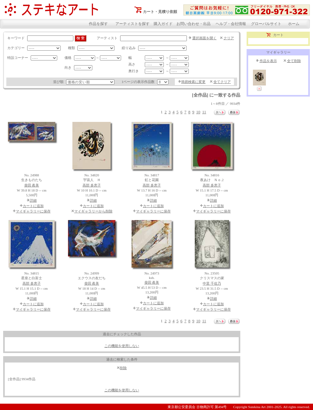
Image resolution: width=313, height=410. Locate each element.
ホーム (293, 24)
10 (198, 112)
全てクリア (222, 82)
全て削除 (294, 61)
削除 (123, 368)
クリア (229, 38)
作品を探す (98, 24)
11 (204, 112)
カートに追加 (33, 206)
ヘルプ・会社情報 (231, 24)
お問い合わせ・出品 (193, 24)
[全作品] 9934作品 (21, 379)
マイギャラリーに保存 (33, 211)
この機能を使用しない (121, 346)
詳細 (33, 200)
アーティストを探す (132, 24)
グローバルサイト (266, 24)
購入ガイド (163, 24)
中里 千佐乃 (212, 283)
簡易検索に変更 (193, 82)
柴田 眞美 (31, 185)
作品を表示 (268, 61)
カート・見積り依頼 (160, 11)
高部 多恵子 (92, 185)
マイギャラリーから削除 (93, 211)
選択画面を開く (204, 38)
